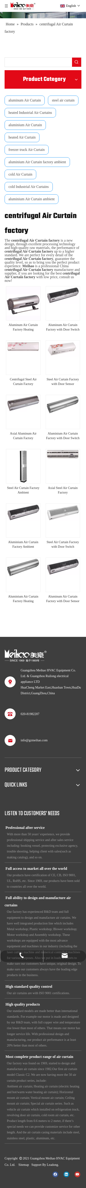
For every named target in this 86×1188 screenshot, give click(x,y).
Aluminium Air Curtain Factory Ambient (23, 544)
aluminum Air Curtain (24, 100)
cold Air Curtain (20, 174)
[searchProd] (38, 62)
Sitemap (23, 1165)
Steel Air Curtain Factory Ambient (23, 490)
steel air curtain (63, 100)
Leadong (52, 1165)
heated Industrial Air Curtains (30, 113)
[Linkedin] (66, 1174)
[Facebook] (55, 1174)
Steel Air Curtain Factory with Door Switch (63, 544)
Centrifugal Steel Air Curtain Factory (23, 382)
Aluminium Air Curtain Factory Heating (23, 599)
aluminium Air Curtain (25, 125)
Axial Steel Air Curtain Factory (63, 490)
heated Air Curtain (22, 137)
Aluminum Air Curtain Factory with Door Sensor (62, 599)
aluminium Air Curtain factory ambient (37, 162)
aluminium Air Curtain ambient (31, 199)
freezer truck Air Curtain (26, 150)
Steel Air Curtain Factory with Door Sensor (63, 382)
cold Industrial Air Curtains (28, 187)
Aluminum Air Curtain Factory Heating (23, 327)
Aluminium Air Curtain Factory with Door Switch (63, 436)
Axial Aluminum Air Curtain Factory (23, 436)
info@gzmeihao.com (34, 740)
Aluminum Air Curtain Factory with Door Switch (63, 327)
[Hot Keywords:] (76, 62)
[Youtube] (77, 1174)
